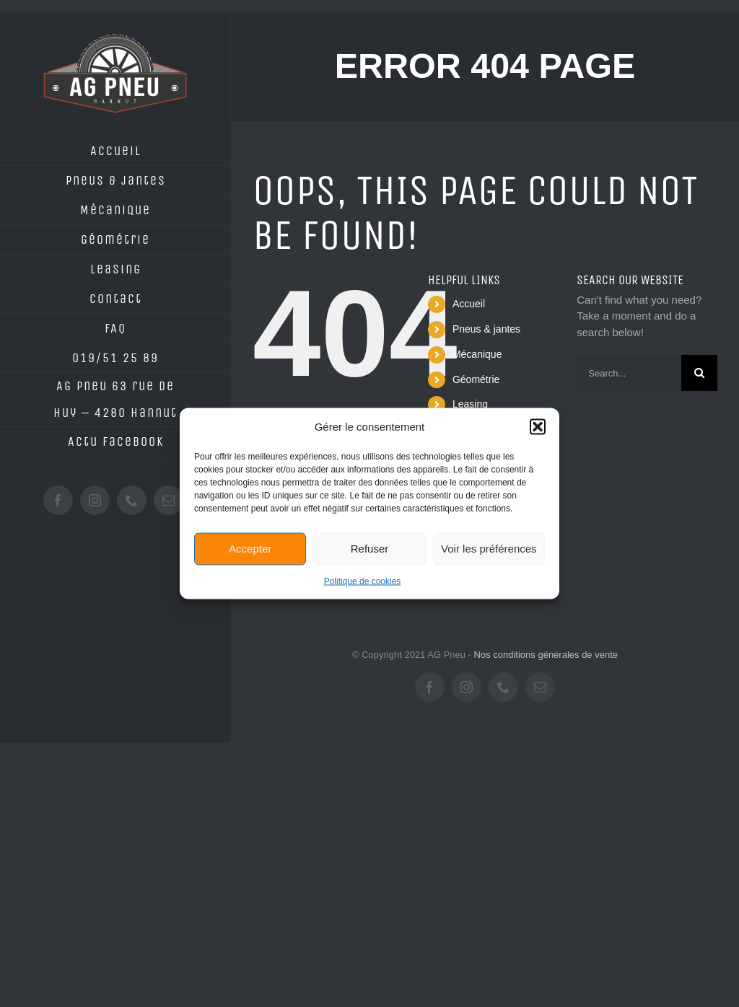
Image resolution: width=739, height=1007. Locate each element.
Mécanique (477, 354)
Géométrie (475, 379)
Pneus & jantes (486, 329)
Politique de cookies (362, 581)
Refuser (370, 548)
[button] (537, 427)
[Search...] (629, 373)
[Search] (699, 373)
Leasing (470, 404)
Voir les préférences (489, 548)
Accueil (468, 303)
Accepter (250, 548)
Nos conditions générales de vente (546, 654)
